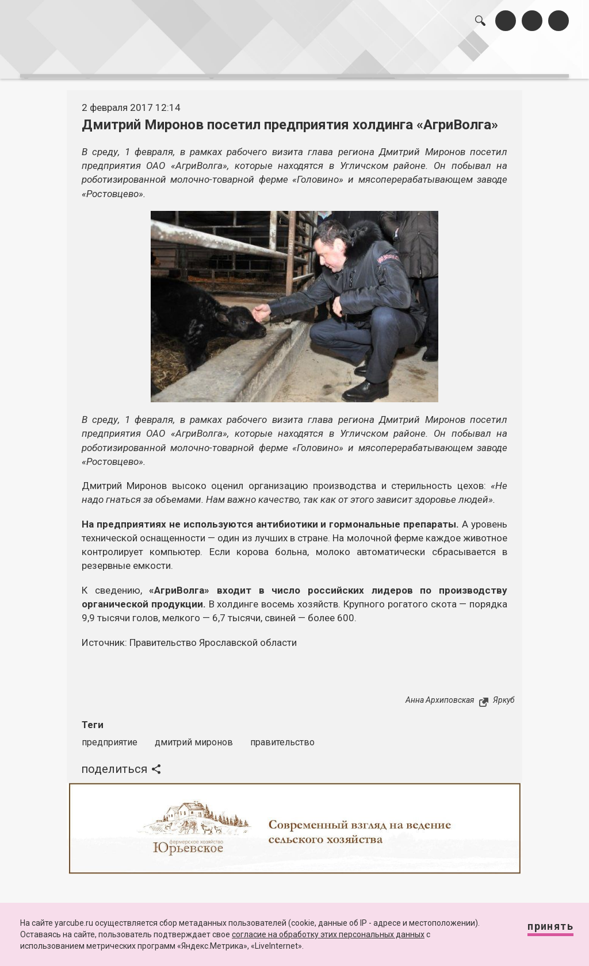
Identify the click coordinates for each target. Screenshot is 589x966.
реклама (525, 56)
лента (155, 56)
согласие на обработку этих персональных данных (328, 934)
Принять (538, 931)
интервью (271, 56)
